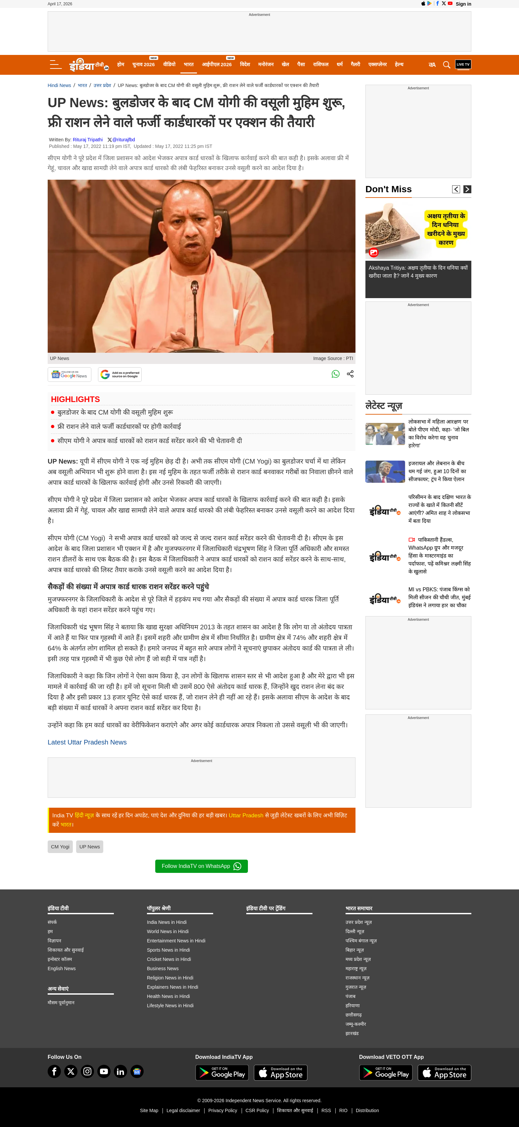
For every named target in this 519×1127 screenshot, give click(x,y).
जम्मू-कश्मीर (356, 1024)
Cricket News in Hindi (169, 959)
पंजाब (350, 996)
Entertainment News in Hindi (176, 940)
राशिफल (320, 64)
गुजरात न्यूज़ (356, 987)
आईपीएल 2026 (217, 64)
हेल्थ (399, 64)
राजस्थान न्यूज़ (357, 977)
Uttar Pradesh (246, 815)
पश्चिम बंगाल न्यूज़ (361, 940)
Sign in (463, 4)
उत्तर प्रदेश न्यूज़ (359, 922)
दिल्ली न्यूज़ (355, 931)
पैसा (301, 64)
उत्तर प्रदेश (102, 85)
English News (62, 968)
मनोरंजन (265, 64)
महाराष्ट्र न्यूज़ (356, 968)
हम (50, 931)
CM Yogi (60, 846)
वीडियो (169, 64)
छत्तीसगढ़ (354, 1014)
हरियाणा (353, 1005)
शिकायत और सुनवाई (66, 950)
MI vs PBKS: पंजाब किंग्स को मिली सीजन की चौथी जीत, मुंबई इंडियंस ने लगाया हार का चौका (439, 597)
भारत (189, 64)
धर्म (340, 64)
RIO (343, 1110)
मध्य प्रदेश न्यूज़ (358, 959)
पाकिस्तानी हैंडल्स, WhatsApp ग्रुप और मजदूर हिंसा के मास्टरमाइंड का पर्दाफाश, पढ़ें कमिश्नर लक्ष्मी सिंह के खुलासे (439, 555)
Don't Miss (388, 189)
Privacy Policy (222, 1110)
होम (120, 64)
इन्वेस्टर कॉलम (60, 959)
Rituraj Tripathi (88, 139)
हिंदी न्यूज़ (84, 815)
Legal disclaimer (183, 1110)
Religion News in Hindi (170, 977)
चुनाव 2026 (143, 64)
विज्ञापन (54, 940)
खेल (285, 64)
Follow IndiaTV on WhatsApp (201, 866)
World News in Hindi (168, 931)
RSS (326, 1110)
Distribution (367, 1110)
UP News (89, 846)
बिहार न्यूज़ (355, 950)
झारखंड (352, 1033)
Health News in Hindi (168, 996)
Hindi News (59, 85)
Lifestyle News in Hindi (170, 1005)
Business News (163, 968)
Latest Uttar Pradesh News (87, 742)
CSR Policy (257, 1110)
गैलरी (355, 64)
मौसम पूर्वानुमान (61, 1002)
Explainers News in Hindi (172, 987)
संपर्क (52, 922)
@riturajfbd (123, 139)
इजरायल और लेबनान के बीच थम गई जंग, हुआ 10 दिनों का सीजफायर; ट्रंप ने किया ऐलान (437, 471)
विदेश (245, 64)
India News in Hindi (167, 922)
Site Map (149, 1110)
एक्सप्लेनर (377, 64)
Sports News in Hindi (168, 950)
